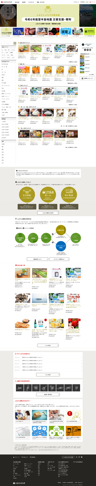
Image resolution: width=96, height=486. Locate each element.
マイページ (17, 457)
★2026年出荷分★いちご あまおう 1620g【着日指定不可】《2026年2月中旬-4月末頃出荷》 (73, 332)
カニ (2, 52)
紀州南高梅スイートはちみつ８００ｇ (23, 54)
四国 (2, 160)
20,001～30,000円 (5, 129)
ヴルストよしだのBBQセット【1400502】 (72, 139)
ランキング (31, 2)
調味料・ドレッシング (6, 93)
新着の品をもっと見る (72, 83)
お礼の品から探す (17, 462)
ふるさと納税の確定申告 (20, 437)
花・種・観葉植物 (5, 104)
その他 (3, 115)
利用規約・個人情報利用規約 (68, 482)
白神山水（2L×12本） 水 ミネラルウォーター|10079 (73, 279)
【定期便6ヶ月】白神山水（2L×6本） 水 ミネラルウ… (72, 97)
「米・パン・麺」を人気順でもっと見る (68, 126)
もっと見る (91, 74)
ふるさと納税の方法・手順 (63, 465)
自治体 (23, 2)
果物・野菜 (50, 468)
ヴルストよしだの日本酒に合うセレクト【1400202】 (60, 140)
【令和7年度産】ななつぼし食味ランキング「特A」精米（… (48, 119)
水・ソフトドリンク (6, 85)
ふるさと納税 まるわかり (63, 462)
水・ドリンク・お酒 (51, 470)
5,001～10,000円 (5, 124)
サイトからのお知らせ (78, 462)
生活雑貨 (3, 101)
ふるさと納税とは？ (19, 421)
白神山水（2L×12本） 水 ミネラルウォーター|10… (60, 54)
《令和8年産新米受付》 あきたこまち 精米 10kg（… (23, 119)
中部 (2, 152)
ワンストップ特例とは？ (59, 259)
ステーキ (3, 55)
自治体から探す (41, 462)
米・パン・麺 (4, 66)
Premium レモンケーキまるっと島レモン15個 (56, 330)
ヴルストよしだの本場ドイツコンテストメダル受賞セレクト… (35, 140)
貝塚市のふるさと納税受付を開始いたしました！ (32, 360)
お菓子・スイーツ (5, 96)
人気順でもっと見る (73, 61)
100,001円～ (4, 137)
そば (8, 55)
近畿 (2, 154)
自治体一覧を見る (48, 394)
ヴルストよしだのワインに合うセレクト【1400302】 (23, 140)
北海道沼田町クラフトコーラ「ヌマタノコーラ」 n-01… (48, 55)
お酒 (2, 88)
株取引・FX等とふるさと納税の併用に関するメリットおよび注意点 (56, 438)
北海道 (3, 144)
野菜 (2, 80)
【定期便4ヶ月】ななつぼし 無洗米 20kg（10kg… (72, 118)
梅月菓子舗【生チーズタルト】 (22, 329)
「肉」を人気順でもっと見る (71, 147)
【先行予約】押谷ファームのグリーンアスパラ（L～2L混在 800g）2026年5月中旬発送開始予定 (39, 281)
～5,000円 (4, 121)
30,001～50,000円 (5, 132)
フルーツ (3, 57)
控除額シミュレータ (88, 78)
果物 (2, 77)
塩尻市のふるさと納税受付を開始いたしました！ (32, 363)
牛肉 (5, 50)
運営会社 (59, 482)
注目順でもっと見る (73, 104)
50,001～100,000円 (5, 135)
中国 (2, 157)
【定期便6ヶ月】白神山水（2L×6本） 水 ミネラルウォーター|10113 (56, 306)
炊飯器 (11, 52)
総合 (48, 464)
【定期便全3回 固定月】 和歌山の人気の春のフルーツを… (23, 76)
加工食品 (3, 91)
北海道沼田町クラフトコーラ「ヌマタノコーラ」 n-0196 (56, 279)
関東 (2, 149)
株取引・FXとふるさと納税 (63, 474)
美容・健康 (4, 109)
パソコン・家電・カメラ (6, 107)
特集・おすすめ (40, 2)
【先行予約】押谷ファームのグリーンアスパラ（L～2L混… (35, 55)
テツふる (13, 50)
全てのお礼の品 (5, 64)
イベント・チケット (6, 99)
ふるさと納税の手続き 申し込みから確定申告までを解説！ (39, 422)
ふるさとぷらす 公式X (68, 457)
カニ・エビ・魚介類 (51, 467)
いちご (13, 57)
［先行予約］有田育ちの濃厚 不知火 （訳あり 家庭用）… (35, 76)
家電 (12, 55)
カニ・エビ (4, 72)
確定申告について (38, 259)
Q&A (59, 476)
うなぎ (6, 52)
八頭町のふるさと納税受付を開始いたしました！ (32, 367)
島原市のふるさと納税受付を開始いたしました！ (32, 357)
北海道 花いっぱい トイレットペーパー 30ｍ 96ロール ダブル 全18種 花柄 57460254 (73, 306)
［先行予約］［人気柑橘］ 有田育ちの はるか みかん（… (48, 76)
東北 (2, 146)
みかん (8, 57)
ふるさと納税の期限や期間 (71, 421)
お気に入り (25, 457)
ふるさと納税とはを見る (48, 213)
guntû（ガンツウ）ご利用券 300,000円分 (60, 96)
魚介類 (3, 74)
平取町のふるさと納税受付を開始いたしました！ (32, 370)
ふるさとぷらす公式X (88, 44)
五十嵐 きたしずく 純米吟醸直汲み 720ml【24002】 (39, 330)
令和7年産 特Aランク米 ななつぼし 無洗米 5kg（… (60, 118)
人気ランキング (51, 462)
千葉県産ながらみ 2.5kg (72, 53)
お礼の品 (17, 2)
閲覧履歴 (33, 457)
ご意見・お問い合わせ (79, 482)
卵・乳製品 (4, 82)
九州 (2, 162)
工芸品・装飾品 (5, 112)
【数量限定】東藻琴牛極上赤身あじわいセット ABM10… (48, 140)
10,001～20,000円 (5, 127)
